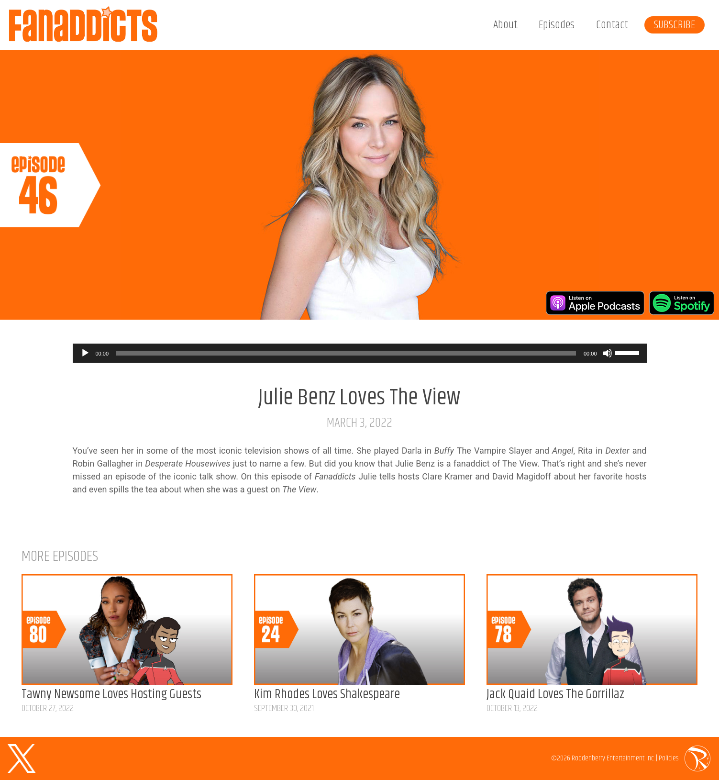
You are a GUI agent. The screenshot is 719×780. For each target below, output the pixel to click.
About (505, 24)
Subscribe (674, 24)
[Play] (85, 353)
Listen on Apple (595, 303)
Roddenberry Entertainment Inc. (613, 758)
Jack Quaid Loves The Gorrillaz (555, 694)
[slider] (346, 353)
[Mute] (607, 353)
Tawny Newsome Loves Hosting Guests (111, 694)
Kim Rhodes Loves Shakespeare (327, 694)
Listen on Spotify (681, 303)
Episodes (557, 24)
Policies (668, 758)
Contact (612, 24)
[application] (360, 353)
